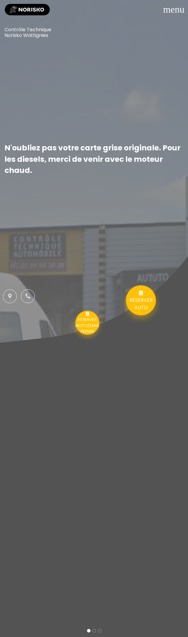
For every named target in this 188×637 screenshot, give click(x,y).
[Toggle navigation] (174, 9)
